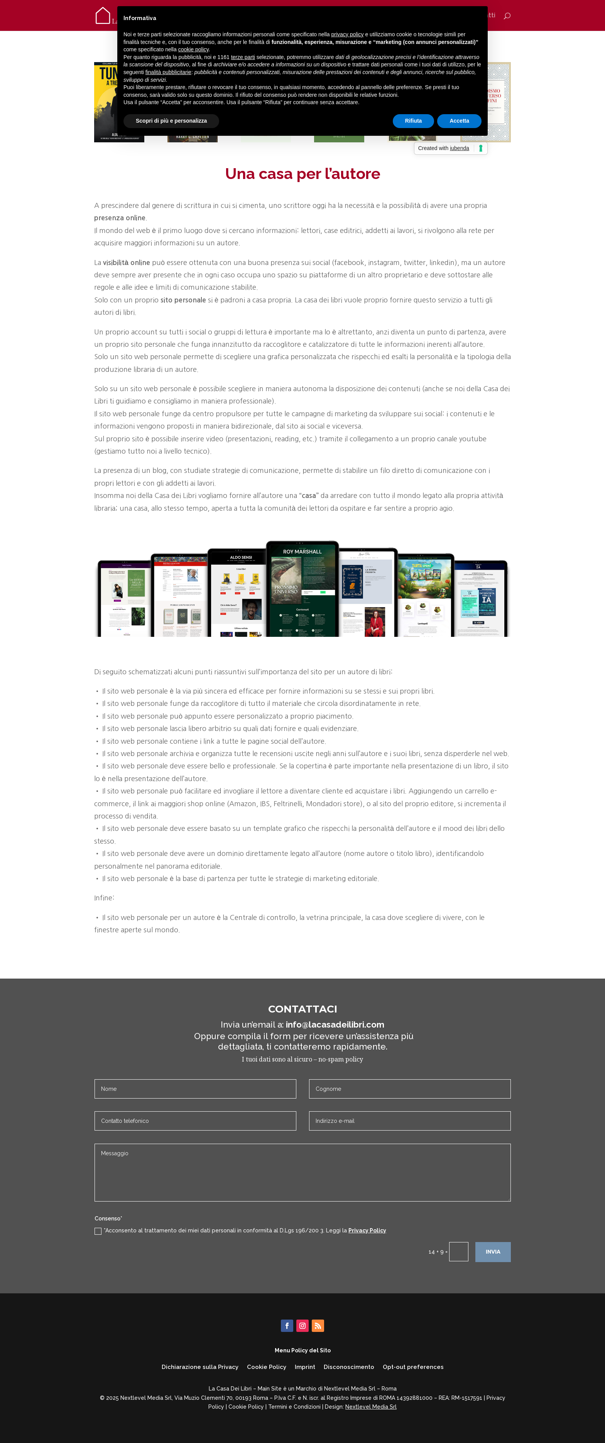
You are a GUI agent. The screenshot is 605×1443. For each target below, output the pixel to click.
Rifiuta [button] (413, 121)
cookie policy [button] (193, 49)
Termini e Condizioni (294, 1407)
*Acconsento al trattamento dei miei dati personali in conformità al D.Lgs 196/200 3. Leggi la (240, 1230)
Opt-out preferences (413, 1367)
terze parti (243, 57)
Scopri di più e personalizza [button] (171, 121)
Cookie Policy (266, 1367)
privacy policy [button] (347, 34)
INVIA (493, 1252)
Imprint (305, 1367)
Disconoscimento (349, 1367)
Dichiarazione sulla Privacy (200, 1367)
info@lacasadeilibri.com (335, 1024)
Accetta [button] (459, 121)
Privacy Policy (367, 1230)
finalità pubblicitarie (168, 72)
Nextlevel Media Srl (371, 1407)
